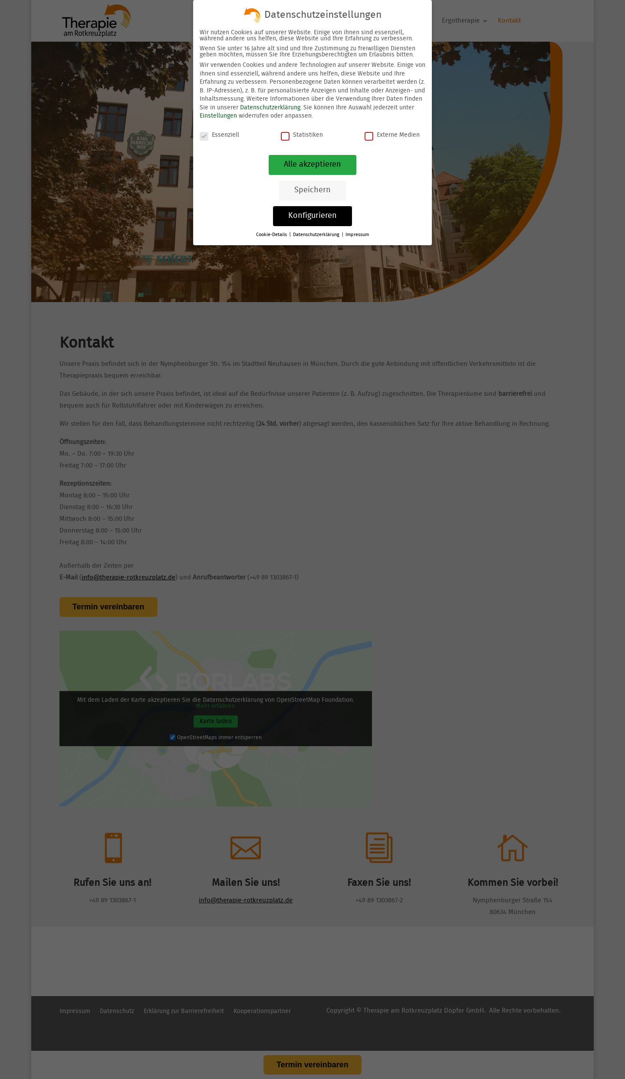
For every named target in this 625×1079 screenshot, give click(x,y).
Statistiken (302, 135)
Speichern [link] (312, 190)
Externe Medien (392, 135)
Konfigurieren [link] (312, 216)
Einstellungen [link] (218, 116)
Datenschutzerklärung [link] (270, 108)
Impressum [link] (357, 235)
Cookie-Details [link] (272, 235)
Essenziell (219, 135)
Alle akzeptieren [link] (312, 164)
